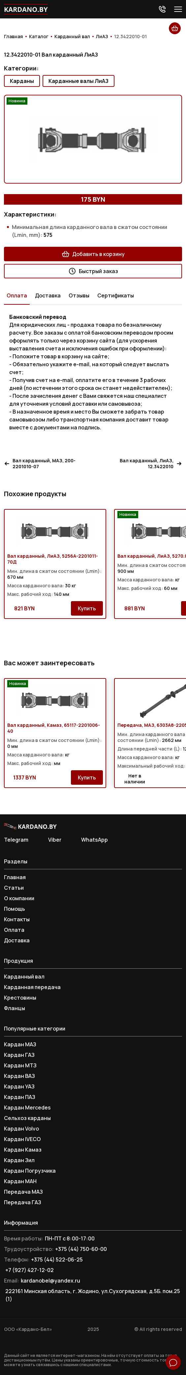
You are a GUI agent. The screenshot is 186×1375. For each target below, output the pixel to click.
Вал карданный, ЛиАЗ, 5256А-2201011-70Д (52, 559)
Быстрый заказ (93, 271)
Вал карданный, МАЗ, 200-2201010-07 (40, 464)
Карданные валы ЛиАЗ (78, 81)
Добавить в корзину (93, 254)
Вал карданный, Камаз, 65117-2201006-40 (53, 728)
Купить (87, 608)
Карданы (22, 81)
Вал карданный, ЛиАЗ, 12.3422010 (151, 464)
